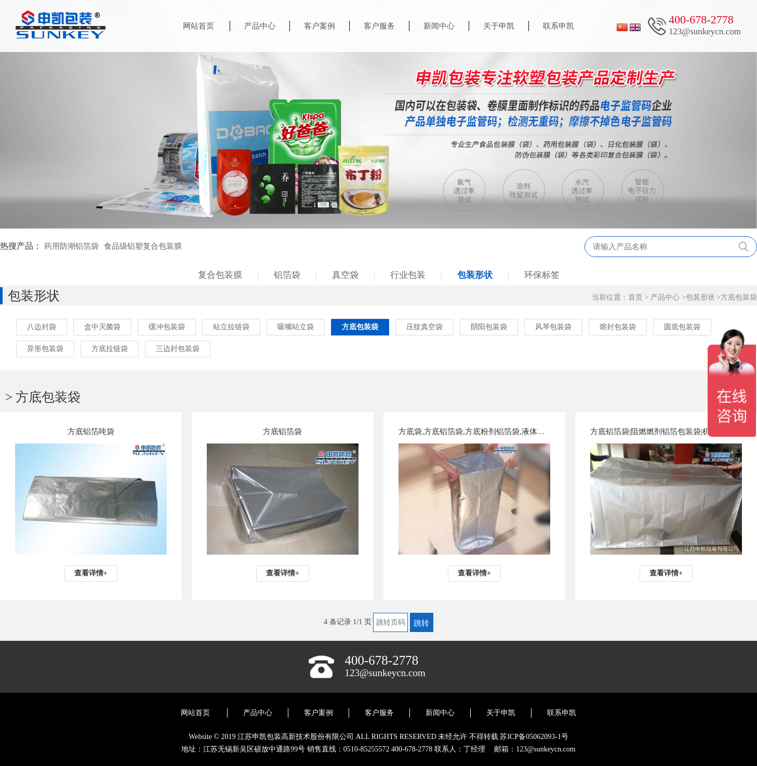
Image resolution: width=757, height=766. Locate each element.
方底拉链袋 (109, 349)
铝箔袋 (287, 275)
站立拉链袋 (231, 327)
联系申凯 (558, 26)
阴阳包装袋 (489, 327)
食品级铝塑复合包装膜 (143, 246)
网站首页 (198, 26)
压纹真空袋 (424, 327)
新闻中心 (439, 26)
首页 (635, 297)
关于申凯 (498, 26)
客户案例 (319, 26)
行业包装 (408, 275)
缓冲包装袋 (167, 327)
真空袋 (345, 275)
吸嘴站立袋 (295, 327)
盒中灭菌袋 (102, 327)
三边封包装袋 (178, 349)
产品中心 (259, 26)
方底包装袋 (739, 297)
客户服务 (379, 26)
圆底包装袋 (682, 327)
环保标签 (542, 275)
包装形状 (475, 275)
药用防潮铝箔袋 (71, 246)
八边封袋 (41, 327)
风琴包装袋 (553, 327)
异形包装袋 (45, 349)
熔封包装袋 (618, 327)
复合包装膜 (220, 275)
